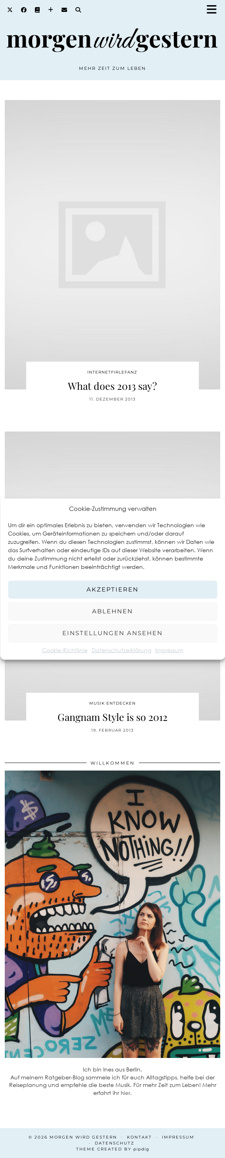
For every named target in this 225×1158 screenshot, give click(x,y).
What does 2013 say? (112, 385)
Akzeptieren (112, 589)
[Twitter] (10, 9)
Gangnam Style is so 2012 (112, 716)
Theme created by (112, 1149)
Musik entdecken (112, 703)
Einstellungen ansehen (112, 633)
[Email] (64, 9)
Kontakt (139, 1137)
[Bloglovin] (51, 9)
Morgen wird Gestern (83, 1137)
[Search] (78, 9)
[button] (214, 10)
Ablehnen (112, 611)
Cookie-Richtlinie (65, 649)
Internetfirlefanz (112, 372)
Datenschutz (115, 1143)
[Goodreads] (37, 9)
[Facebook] (24, 9)
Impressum (169, 649)
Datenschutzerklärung (121, 649)
